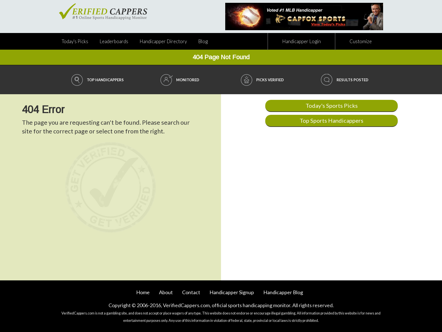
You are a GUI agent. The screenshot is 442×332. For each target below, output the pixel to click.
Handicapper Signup (231, 292)
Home (143, 292)
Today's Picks (75, 41)
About (166, 292)
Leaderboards (114, 41)
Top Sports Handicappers (331, 120)
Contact (191, 292)
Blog (203, 41)
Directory (163, 41)
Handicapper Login (301, 41)
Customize (361, 41)
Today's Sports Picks (332, 105)
